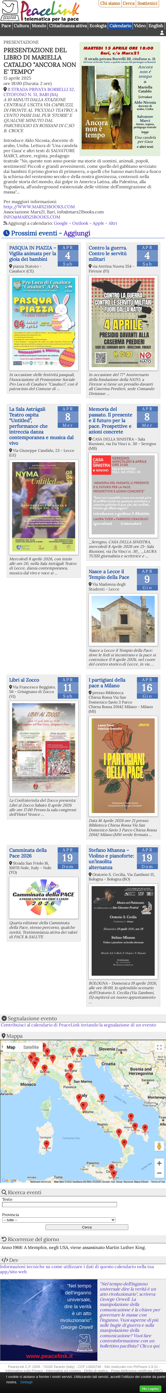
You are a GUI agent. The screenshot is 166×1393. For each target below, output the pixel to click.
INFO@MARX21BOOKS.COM (32, 217)
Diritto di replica (96, 1371)
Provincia (10, 1215)
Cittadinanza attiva (68, 25)
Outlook (80, 223)
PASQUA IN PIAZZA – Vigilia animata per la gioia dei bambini (32, 253)
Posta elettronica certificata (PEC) (136, 1371)
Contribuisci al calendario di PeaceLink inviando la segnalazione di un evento (78, 1024)
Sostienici (147, 3)
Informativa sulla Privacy (24, 1371)
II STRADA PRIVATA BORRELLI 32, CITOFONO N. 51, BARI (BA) (39, 92)
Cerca (128, 3)
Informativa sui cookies (63, 1371)
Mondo (39, 25)
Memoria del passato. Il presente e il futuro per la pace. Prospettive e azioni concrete (110, 420)
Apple (98, 223)
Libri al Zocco (24, 680)
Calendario (120, 25)
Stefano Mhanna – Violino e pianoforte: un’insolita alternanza (111, 858)
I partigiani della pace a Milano (107, 683)
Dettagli (26, 1382)
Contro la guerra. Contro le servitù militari (108, 253)
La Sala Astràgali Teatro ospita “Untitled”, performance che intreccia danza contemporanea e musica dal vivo (41, 426)
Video (140, 25)
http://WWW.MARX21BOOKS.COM (39, 206)
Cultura (21, 25)
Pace (6, 25)
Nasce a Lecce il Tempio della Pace (109, 574)
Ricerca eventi (24, 1192)
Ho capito (150, 1389)
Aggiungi (77, 233)
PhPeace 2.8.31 (145, 1367)
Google (61, 223)
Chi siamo (110, 3)
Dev (13, 1260)
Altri (113, 223)
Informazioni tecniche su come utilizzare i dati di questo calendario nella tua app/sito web (77, 1269)
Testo (7, 1199)
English (155, 25)
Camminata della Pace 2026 (28, 853)
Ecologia (97, 25)
